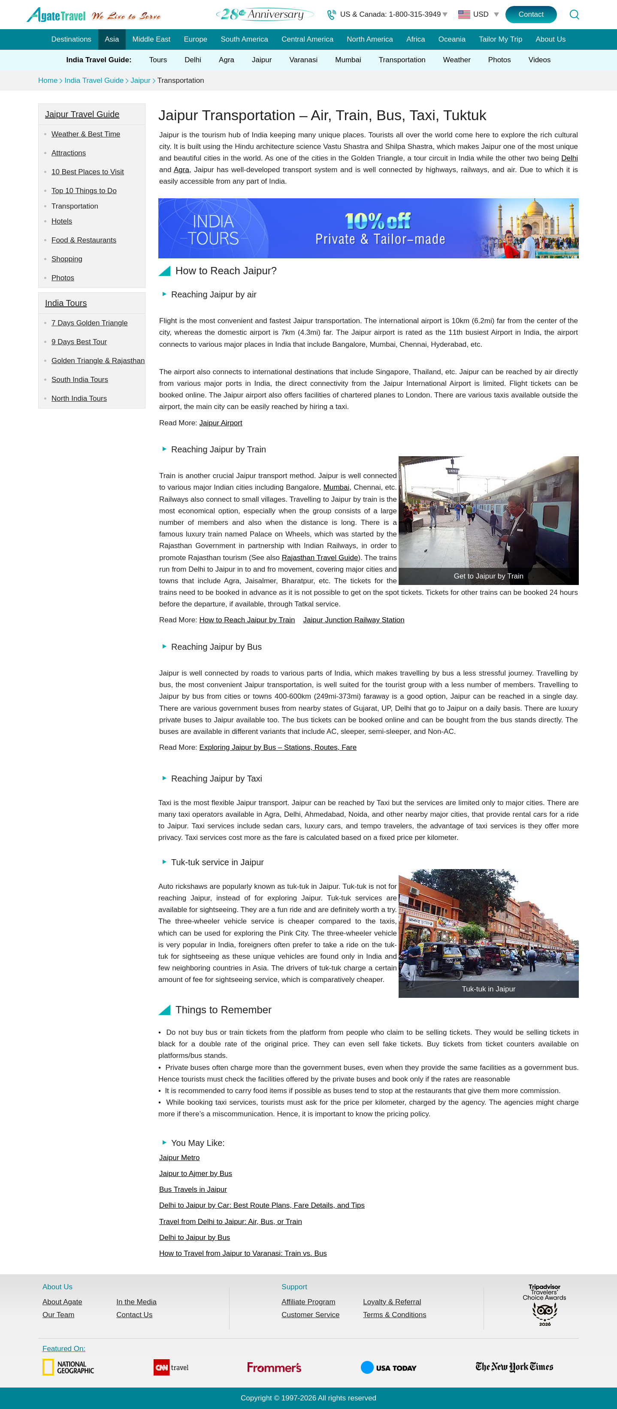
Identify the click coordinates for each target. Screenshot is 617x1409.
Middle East (152, 39)
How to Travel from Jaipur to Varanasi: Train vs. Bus (243, 1253)
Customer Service (310, 1315)
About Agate (62, 1302)
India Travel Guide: (99, 60)
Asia (112, 39)
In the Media (136, 1302)
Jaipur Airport (221, 423)
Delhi (192, 60)
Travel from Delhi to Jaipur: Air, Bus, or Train (230, 1222)
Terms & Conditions (394, 1315)
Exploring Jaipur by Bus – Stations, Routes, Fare (278, 747)
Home (47, 80)
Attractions (68, 153)
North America (370, 39)
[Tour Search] (574, 14)
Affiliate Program (308, 1302)
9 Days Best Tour (79, 342)
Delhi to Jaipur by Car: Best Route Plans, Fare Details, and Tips (262, 1205)
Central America (307, 39)
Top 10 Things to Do (84, 191)
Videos (540, 60)
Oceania (452, 39)
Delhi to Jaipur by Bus (194, 1237)
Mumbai (348, 60)
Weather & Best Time (85, 134)
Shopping (66, 259)
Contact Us (134, 1315)
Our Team (58, 1315)
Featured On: (297, 1362)
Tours (158, 60)
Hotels (61, 221)
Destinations (71, 39)
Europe (196, 39)
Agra (226, 60)
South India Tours (79, 380)
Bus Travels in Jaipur (193, 1189)
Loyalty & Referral (392, 1302)
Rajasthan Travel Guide (320, 558)
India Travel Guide (94, 80)
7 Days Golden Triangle (89, 323)
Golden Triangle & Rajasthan (98, 361)
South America (244, 39)
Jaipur (262, 60)
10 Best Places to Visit (87, 172)
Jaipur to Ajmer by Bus (195, 1174)
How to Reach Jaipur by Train (247, 620)
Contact (531, 14)
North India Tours (79, 398)
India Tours (66, 303)
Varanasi (303, 60)
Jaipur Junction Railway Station (353, 620)
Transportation (402, 60)
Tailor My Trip (500, 39)
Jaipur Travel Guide (82, 114)
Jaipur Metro (179, 1158)
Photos (499, 60)
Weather (457, 60)
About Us (551, 39)
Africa (415, 39)
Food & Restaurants (83, 240)
